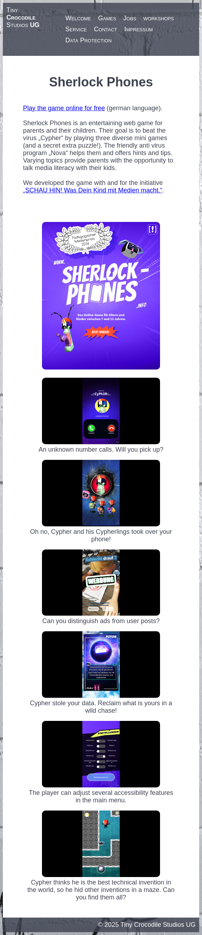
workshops (158, 18)
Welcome (78, 18)
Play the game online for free (64, 108)
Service (76, 29)
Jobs (129, 18)
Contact (105, 29)
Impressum (138, 29)
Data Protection (88, 40)
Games (107, 18)
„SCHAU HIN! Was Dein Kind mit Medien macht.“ (92, 190)
